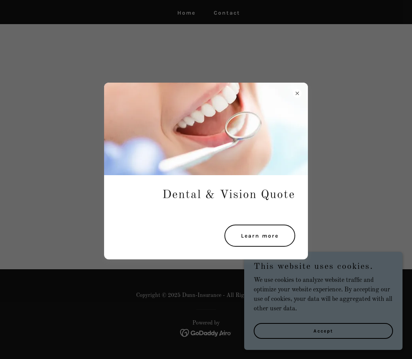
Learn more (260, 235)
